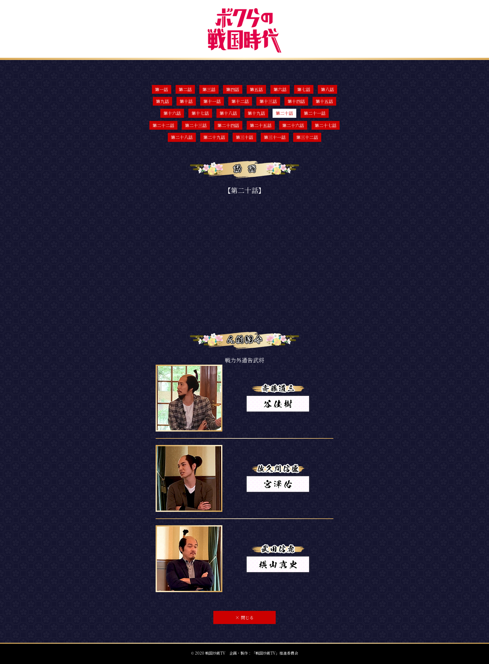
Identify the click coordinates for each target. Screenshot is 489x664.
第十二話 (240, 101)
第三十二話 (307, 137)
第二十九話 (214, 137)
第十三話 (268, 101)
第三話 (208, 89)
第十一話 (212, 101)
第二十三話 (196, 125)
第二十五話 (261, 125)
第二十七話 (325, 125)
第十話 (186, 101)
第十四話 (296, 101)
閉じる (244, 617)
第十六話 (172, 113)
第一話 (161, 89)
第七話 (303, 89)
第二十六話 (293, 125)
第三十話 (244, 137)
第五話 (256, 89)
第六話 (280, 89)
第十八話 (228, 113)
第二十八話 (182, 137)
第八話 (327, 89)
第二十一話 (315, 113)
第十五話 (324, 101)
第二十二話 (163, 125)
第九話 (162, 101)
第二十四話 (228, 125)
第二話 (185, 89)
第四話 (232, 89)
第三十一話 (275, 137)
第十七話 (200, 113)
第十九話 (256, 113)
